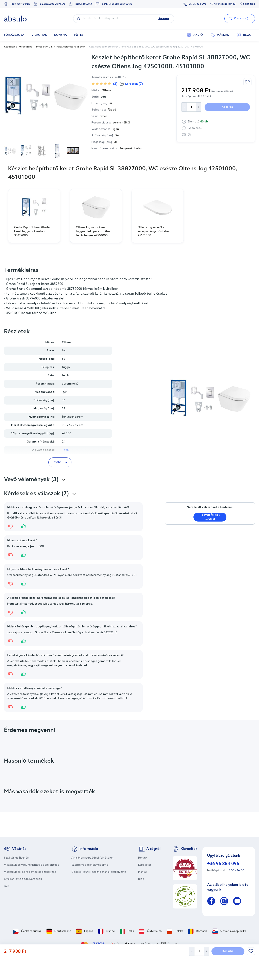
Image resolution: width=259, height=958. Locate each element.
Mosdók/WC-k (44, 46)
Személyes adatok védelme (89, 865)
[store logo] (15, 19)
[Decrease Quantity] (191, 951)
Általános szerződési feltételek (92, 858)
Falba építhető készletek (70, 46)
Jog (103, 97)
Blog (141, 879)
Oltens (66, 342)
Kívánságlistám (223, 4)
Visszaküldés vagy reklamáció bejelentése (31, 865)
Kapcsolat (144, 865)
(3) (115, 84)
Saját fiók (249, 4)
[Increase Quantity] (206, 951)
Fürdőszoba (25, 46)
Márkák (142, 872)
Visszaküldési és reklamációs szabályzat (30, 872)
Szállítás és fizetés (16, 858)
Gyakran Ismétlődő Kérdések (23, 879)
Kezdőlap (9, 46)
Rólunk (142, 858)
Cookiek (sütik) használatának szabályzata (98, 872)
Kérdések (134, 84)
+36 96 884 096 (196, 4)
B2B (6, 886)
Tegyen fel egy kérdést (210, 517)
